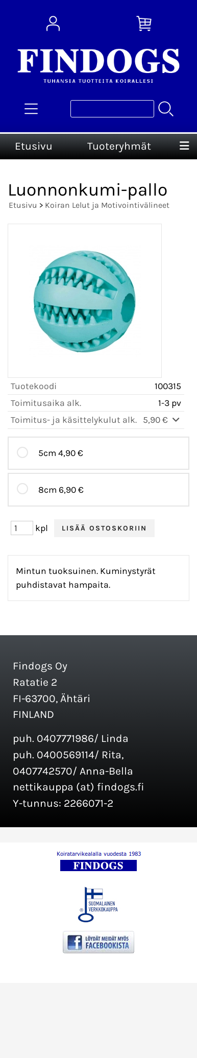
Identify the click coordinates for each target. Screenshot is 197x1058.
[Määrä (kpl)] (22, 528)
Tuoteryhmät (119, 146)
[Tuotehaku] (112, 108)
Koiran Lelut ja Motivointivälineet (107, 205)
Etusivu (34, 146)
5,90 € (162, 420)
